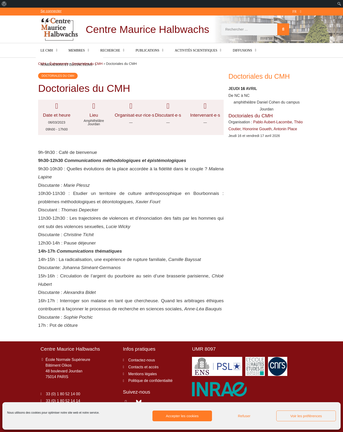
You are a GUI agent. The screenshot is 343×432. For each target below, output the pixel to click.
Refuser (244, 416)
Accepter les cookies (182, 416)
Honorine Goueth (257, 129)
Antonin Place (285, 129)
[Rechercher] (283, 29)
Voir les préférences (306, 416)
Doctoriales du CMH (57, 76)
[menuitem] (4, 4)
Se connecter (50, 11)
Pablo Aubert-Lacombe (272, 122)
